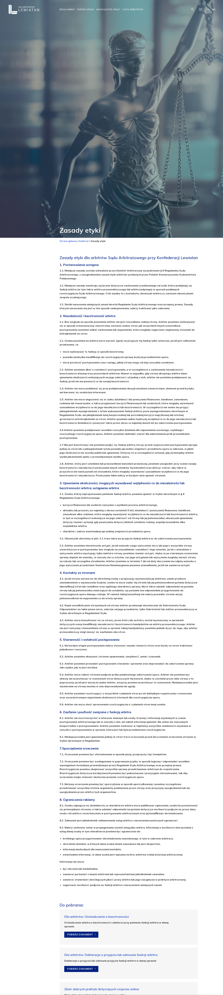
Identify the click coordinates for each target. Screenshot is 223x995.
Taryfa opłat (85, 9)
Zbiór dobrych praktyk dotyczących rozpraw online (101, 989)
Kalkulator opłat (108, 9)
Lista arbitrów (133, 9)
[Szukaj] (192, 9)
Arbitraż (84, 241)
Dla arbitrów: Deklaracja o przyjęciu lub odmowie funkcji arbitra (110, 955)
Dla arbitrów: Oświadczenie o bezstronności (96, 917)
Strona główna (68, 241)
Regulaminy (67, 9)
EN (213, 9)
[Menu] (201, 9)
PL (208, 9)
